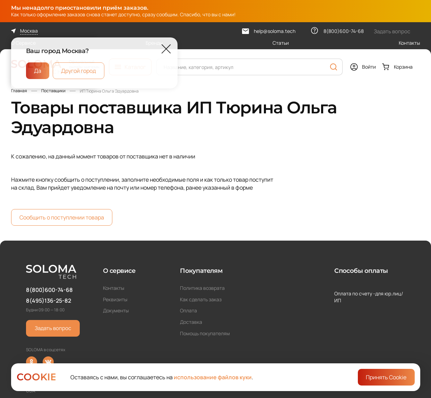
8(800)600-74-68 (49, 290)
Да (37, 71)
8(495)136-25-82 (48, 300)
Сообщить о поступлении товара (61, 217)
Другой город (78, 71)
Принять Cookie (386, 377)
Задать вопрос (53, 328)
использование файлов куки (213, 377)
